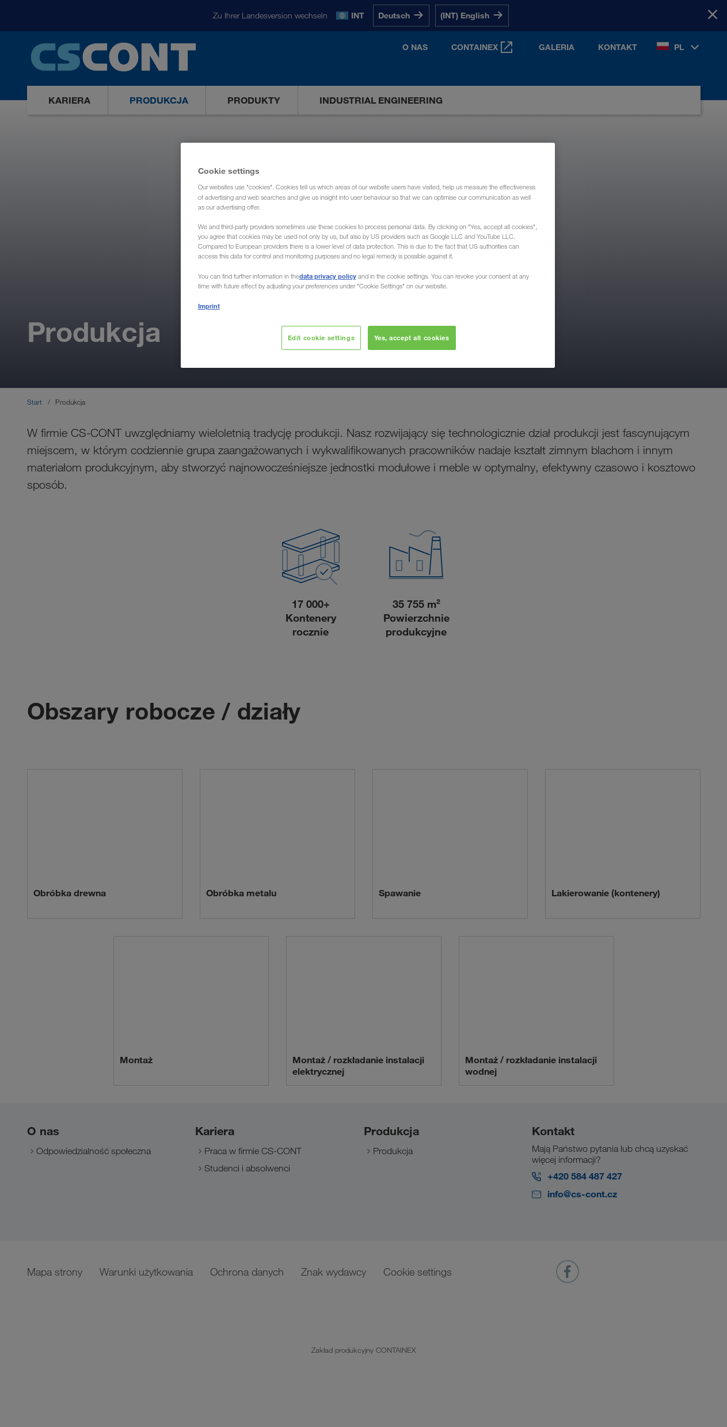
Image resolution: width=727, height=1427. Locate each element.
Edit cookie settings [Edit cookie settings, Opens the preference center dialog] (321, 337)
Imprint (209, 306)
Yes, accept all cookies (412, 337)
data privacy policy (327, 276)
